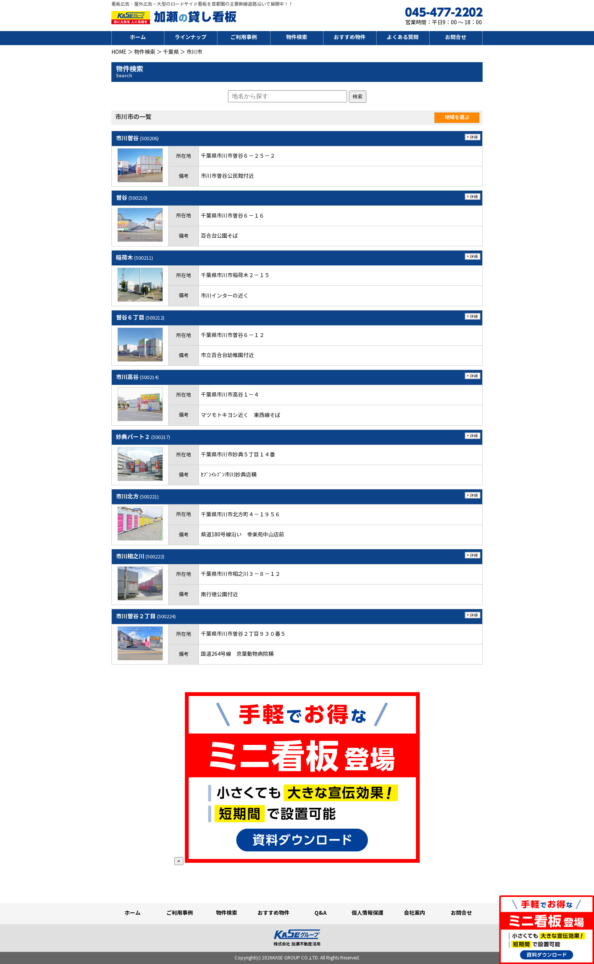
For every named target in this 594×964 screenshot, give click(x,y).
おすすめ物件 (350, 37)
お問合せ (455, 37)
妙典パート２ (143, 436)
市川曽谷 (137, 138)
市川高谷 (137, 377)
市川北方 (137, 496)
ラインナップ (190, 37)
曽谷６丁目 (140, 317)
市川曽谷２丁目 (146, 616)
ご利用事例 (243, 37)
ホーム (138, 37)
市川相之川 (140, 556)
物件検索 (296, 37)
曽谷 (131, 197)
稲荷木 (134, 257)
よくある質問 (403, 37)
